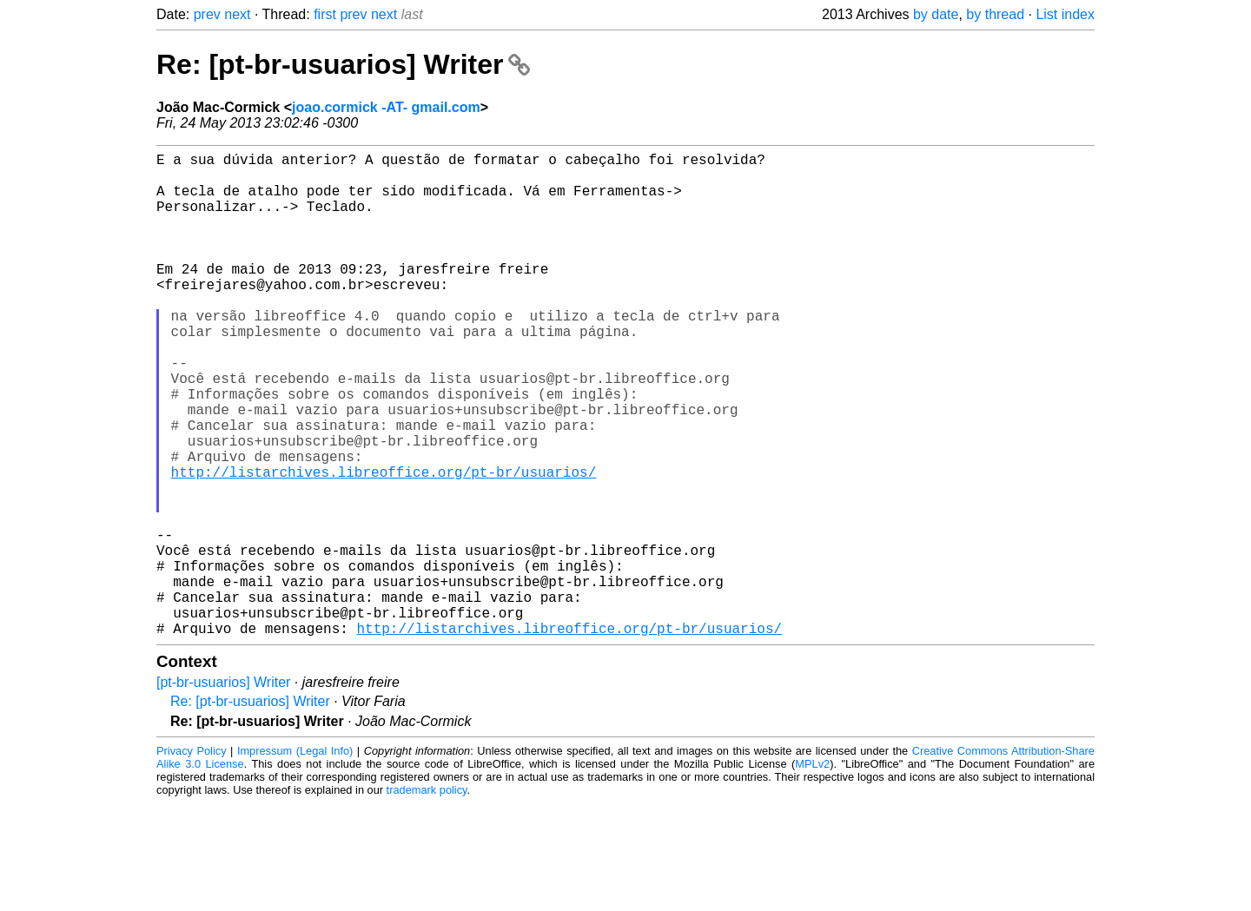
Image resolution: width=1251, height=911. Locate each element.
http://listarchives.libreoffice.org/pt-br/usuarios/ (384, 544)
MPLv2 (812, 871)
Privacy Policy (191, 858)
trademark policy (427, 897)
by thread (995, 14)
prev (207, 14)
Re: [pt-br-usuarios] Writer (343, 64)
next (237, 14)
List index (1065, 14)
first (325, 14)
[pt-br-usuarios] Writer (223, 789)
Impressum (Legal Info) (295, 858)
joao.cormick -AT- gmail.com (386, 107)
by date (935, 14)
